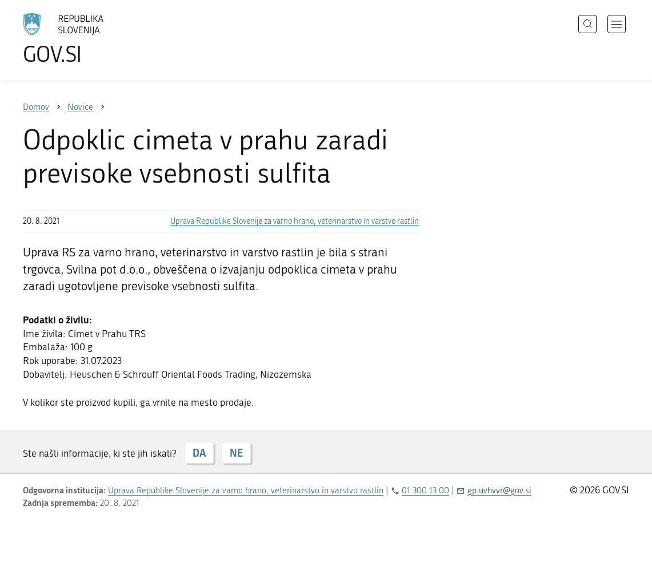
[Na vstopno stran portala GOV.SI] (95, 39)
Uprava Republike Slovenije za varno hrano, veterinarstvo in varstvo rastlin (294, 221)
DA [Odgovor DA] (199, 452)
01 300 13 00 (425, 490)
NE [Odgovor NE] (236, 452)
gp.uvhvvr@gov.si (499, 490)
